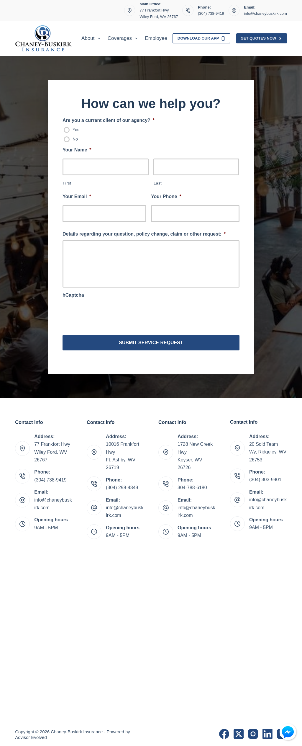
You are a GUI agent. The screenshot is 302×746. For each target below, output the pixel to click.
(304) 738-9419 (211, 13)
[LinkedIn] (267, 732)
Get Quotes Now (262, 38)
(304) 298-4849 (122, 485)
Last (158, 183)
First (67, 183)
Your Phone (166, 196)
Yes (76, 129)
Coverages (124, 38)
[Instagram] (253, 732)
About (92, 38)
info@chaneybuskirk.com (265, 13)
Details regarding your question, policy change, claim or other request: (144, 233)
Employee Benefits (166, 38)
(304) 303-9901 (265, 478)
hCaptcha (73, 295)
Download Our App (201, 38)
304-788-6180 (192, 485)
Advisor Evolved (31, 735)
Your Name (77, 149)
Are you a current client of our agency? (109, 120)
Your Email (77, 196)
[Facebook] (224, 732)
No (75, 139)
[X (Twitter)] (239, 732)
